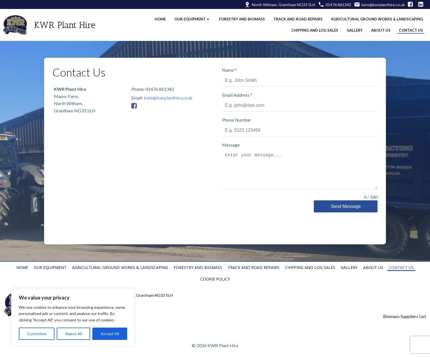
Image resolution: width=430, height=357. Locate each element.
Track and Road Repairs (296, 17)
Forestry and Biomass (241, 17)
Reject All (73, 333)
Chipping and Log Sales (313, 28)
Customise (36, 333)
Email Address (238, 91)
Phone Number (238, 116)
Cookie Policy (215, 269)
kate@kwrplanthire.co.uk (165, 92)
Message (232, 140)
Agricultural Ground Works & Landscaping (376, 17)
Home (158, 17)
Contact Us (409, 28)
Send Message (348, 202)
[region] (73, 317)
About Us (379, 28)
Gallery (353, 28)
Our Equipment (191, 17)
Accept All (110, 333)
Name (230, 66)
